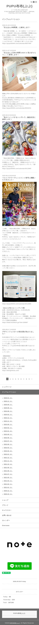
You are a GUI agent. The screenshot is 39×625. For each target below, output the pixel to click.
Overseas (5, 525)
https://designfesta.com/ (10, 370)
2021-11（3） (8, 461)
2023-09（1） (8, 424)
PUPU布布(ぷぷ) (19, 6)
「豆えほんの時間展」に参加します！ (16, 27)
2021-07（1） (8, 474)
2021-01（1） (8, 487)
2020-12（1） (8, 491)
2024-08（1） (8, 411)
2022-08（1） (8, 437)
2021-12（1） (8, 457)
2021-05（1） (8, 477)
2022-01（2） (8, 454)
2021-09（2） (8, 467)
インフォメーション (9, 392)
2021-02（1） (8, 484)
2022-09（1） (8, 434)
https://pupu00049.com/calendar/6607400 (16, 43)
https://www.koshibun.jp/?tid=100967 (15, 322)
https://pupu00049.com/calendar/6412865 (16, 168)
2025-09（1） (8, 404)
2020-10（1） (8, 494)
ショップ (5, 500)
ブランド (5, 505)
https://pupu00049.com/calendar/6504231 (16, 108)
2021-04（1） (8, 481)
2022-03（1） (8, 447)
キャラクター (6, 510)
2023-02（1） (8, 428)
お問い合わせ (6, 515)
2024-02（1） (8, 414)
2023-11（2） (8, 421)
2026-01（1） (8, 398)
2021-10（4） (8, 464)
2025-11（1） (8, 401)
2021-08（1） (8, 471)
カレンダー (6, 520)
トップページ (6, 387)
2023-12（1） (8, 418)
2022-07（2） (8, 441)
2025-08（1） (8, 408)
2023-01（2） (8, 431)
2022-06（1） (8, 444)
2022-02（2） (8, 451)
